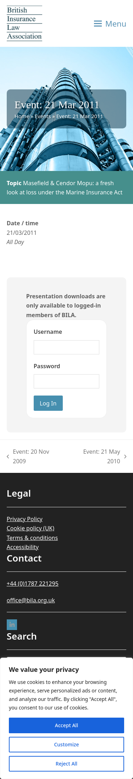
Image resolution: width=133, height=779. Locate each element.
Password (47, 366)
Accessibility (23, 547)
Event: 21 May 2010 (98, 457)
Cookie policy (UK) (30, 528)
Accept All (66, 725)
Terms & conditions (32, 538)
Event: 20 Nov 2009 (28, 457)
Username (48, 332)
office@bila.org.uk (31, 600)
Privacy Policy (25, 519)
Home (22, 116)
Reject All (66, 763)
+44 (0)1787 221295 (33, 583)
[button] (110, 23)
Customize (66, 744)
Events (43, 116)
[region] (66, 718)
